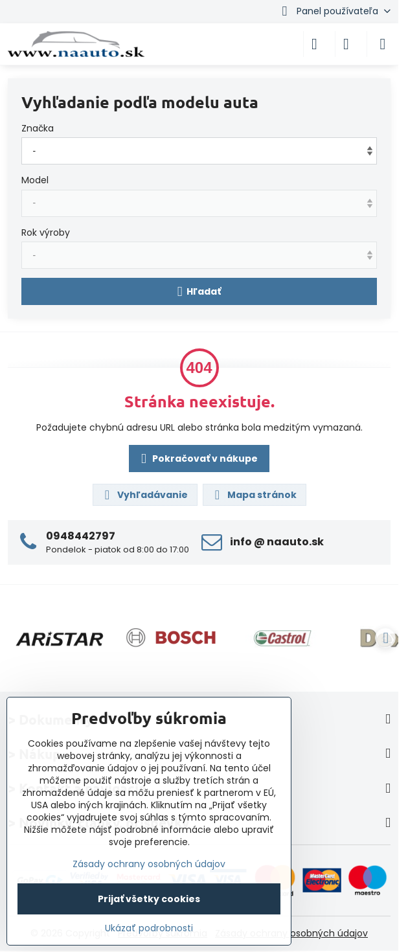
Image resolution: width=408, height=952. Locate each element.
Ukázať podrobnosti (149, 928)
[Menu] (382, 44)
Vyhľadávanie (144, 495)
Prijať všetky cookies (149, 898)
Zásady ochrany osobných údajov (291, 933)
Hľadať (199, 292)
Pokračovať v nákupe (197, 459)
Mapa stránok (254, 495)
